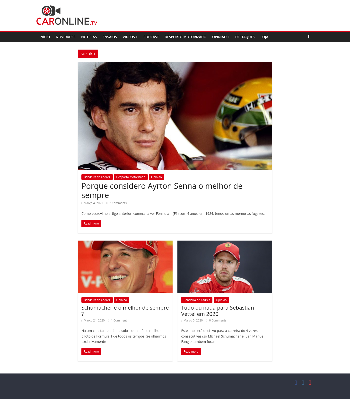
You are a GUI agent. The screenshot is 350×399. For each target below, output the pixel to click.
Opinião (219, 37)
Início (44, 37)
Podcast (151, 37)
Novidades (65, 37)
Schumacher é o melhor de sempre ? (125, 310)
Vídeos (129, 37)
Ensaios (110, 37)
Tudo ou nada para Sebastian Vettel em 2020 (217, 310)
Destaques (245, 37)
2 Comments (116, 203)
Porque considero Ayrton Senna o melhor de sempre (162, 190)
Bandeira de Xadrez (97, 177)
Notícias (89, 37)
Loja (264, 37)
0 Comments (216, 320)
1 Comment (117, 320)
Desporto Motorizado (186, 37)
